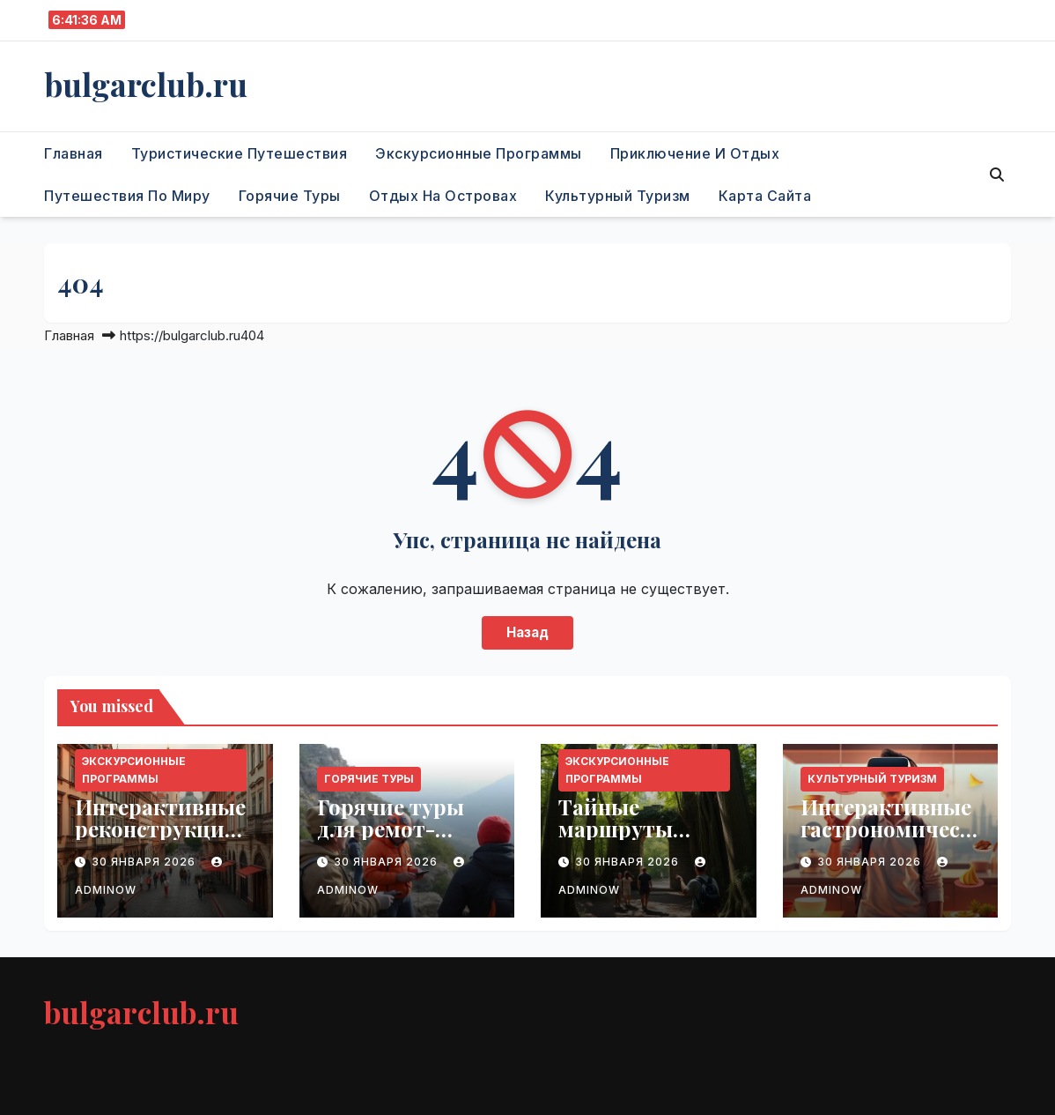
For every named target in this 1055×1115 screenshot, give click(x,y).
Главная (73, 153)
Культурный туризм (617, 195)
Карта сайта (765, 195)
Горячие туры (290, 195)
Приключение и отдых (695, 153)
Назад (527, 632)
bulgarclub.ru (145, 84)
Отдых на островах (443, 195)
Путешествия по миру (127, 195)
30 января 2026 (145, 861)
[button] (997, 174)
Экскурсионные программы (478, 153)
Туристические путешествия (239, 153)
